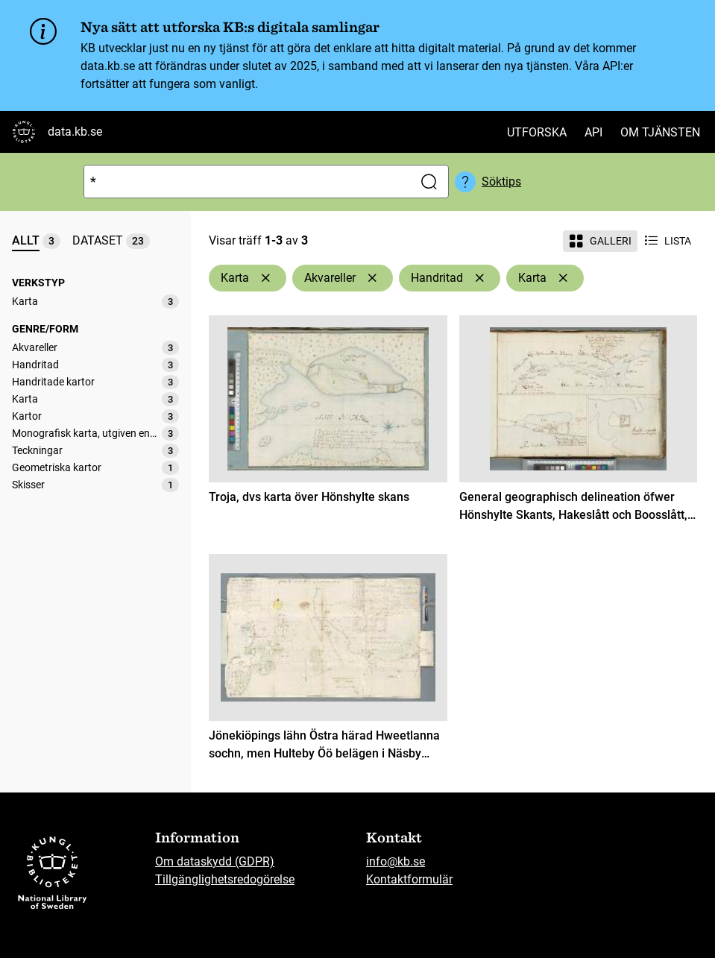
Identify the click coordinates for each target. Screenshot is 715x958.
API (593, 132)
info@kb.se (395, 861)
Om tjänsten (660, 132)
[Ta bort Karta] (265, 278)
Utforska (537, 132)
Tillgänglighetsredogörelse (224, 879)
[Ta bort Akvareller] (372, 278)
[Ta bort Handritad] (479, 278)
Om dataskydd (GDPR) (214, 861)
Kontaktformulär (409, 879)
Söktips (501, 181)
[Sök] (245, 182)
